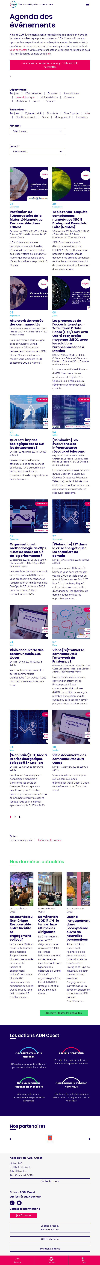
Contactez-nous (50, 1181)
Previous (10, 1139)
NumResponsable (26, 117)
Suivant (20, 817)
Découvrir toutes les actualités (64, 1013)
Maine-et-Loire (49, 97)
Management (62, 117)
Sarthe (36, 101)
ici (48, 53)
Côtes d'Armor (33, 93)
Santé (45, 117)
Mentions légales (50, 1248)
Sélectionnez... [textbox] (20, 131)
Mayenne (69, 97)
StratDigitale (71, 113)
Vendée (50, 101)
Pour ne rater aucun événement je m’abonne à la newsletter (50, 65)
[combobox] (37, 131)
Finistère (53, 93)
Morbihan (21, 101)
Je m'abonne (23, 1215)
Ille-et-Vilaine (71, 93)
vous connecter (18, 50)
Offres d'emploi (50, 1239)
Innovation (82, 117)
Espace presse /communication (50, 1228)
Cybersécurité (33, 113)
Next (89, 1139)
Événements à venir (21, 840)
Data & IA (52, 113)
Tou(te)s (14, 93)
